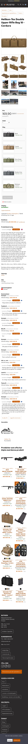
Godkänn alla (17, 740)
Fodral (20, 13)
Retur (3, 681)
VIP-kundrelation (6, 709)
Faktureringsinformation (7, 658)
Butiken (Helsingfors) (13, 213)
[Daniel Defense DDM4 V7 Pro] (7, 496)
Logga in (4, 705)
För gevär (4, 16)
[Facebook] (2, 666)
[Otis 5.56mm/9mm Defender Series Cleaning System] (21, 559)
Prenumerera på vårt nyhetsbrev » (11, 671)
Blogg (3, 722)
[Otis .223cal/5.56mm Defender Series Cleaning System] (21, 496)
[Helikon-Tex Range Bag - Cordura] (7, 559)
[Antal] (5, 122)
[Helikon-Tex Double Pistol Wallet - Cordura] (7, 527)
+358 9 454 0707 (8, 639)
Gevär (2, 275)
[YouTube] (9, 666)
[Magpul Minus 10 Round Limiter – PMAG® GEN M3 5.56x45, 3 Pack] (21, 527)
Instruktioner (5, 689)
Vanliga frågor (5, 650)
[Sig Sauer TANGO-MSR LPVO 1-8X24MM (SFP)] (21, 466)
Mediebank (4, 729)
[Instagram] (5, 666)
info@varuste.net (5, 641)
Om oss (4, 733)
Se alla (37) (5, 418)
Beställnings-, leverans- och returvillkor (11, 697)
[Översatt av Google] (6, 229)
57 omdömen (20, 222)
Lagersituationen (5, 210)
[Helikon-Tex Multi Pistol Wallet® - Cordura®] (7, 589)
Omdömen (14, 1)
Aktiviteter (4, 10)
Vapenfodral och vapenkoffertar (9, 13)
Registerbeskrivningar (7, 713)
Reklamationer (5, 685)
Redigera (10, 740)
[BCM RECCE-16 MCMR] (7, 466)
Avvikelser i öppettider (7, 631)
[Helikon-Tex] (7, 434)
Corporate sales (5, 654)
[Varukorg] (23, 5)
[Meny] (1, 4)
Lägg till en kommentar (15, 418)
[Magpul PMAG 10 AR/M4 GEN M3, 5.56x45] (21, 589)
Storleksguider (5, 726)
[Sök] (18, 5)
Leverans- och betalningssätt (9, 693)
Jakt (10, 10)
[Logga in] (20, 5)
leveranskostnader (20, 113)
